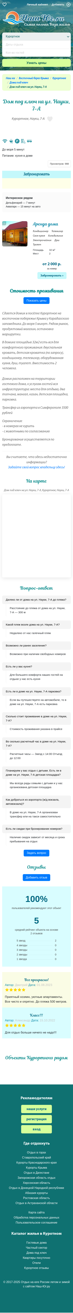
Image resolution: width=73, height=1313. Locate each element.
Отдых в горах (36, 1152)
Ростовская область (36, 1198)
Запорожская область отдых (36, 1177)
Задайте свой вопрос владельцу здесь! (36, 467)
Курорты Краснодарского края (36, 1162)
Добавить (61, 4)
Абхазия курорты (36, 1192)
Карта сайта (36, 1212)
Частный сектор (36, 1247)
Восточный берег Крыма (34, 78)
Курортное (59, 78)
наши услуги (36, 1109)
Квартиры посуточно (36, 1257)
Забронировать (36, 174)
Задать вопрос (36, 852)
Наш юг (10, 78)
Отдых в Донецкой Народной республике (36, 1187)
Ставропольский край (36, 1157)
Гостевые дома (36, 1242)
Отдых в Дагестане (36, 1172)
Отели (36, 1262)
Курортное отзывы (36, 1267)
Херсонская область (36, 1182)
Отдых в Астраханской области (36, 1203)
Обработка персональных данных (36, 1217)
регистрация (36, 1119)
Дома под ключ (19, 82)
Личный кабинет (37, 4)
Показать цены (37, 300)
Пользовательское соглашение (36, 1222)
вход (36, 1129)
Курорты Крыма (36, 1167)
